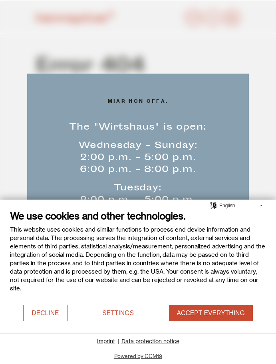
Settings (118, 313)
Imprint (106, 341)
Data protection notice (150, 341)
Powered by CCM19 (138, 356)
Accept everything (211, 313)
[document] (138, 257)
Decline (45, 313)
